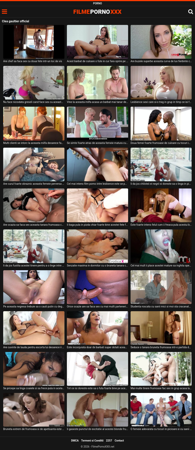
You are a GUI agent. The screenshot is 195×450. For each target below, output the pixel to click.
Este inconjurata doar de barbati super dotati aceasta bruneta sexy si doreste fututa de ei (97, 347)
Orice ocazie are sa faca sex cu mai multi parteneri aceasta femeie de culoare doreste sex (97, 306)
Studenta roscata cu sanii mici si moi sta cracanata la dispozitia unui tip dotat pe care (161, 306)
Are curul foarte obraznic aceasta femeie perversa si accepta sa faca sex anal (33, 183)
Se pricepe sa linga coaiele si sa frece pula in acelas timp (33, 388)
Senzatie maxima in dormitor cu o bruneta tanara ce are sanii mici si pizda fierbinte (97, 265)
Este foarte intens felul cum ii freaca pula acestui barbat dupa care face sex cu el (161, 224)
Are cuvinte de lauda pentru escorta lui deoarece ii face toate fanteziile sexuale (33, 347)
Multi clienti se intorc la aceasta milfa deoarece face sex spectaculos (33, 142)
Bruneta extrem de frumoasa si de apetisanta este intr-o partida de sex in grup (33, 429)
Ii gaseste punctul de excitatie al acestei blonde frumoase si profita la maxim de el (97, 429)
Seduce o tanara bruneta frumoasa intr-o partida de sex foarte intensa (161, 347)
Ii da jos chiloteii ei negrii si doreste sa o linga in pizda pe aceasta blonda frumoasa (161, 183)
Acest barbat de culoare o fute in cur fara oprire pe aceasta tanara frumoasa (97, 61)
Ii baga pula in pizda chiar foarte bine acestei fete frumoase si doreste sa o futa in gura (97, 224)
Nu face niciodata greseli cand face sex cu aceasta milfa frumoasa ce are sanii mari (33, 101)
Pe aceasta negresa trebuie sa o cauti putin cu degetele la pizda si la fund (33, 306)
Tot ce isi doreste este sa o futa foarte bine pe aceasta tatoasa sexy (97, 388)
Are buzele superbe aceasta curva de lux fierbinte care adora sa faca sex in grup (161, 61)
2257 (109, 440)
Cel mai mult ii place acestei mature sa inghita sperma (161, 265)
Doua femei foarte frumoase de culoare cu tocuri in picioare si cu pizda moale (161, 142)
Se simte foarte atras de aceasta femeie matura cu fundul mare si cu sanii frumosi (97, 142)
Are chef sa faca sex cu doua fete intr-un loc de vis (32, 61)
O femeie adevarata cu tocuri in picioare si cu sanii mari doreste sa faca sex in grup (161, 429)
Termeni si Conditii (92, 440)
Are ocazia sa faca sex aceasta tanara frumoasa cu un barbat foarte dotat (33, 224)
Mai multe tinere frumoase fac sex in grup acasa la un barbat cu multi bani (161, 388)
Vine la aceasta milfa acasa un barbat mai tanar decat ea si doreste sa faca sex (97, 101)
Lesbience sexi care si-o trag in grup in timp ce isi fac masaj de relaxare (161, 101)
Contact (119, 440)
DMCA (75, 440)
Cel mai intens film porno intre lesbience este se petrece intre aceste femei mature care (97, 183)
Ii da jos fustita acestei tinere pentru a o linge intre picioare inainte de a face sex (33, 265)
